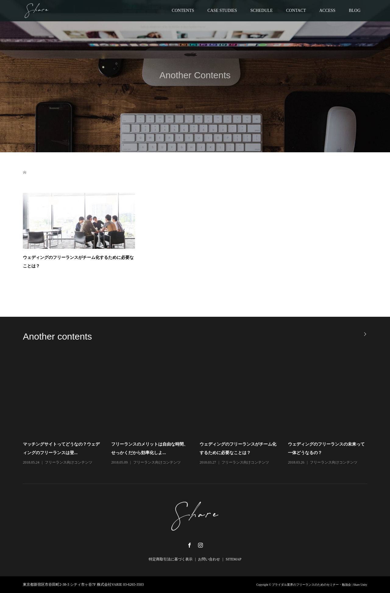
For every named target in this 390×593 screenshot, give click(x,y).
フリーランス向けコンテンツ (68, 462)
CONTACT (296, 10)
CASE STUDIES (222, 10)
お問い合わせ (209, 559)
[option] (199, 411)
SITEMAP (233, 559)
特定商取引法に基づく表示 (171, 559)
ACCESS (327, 10)
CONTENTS (183, 10)
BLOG (354, 10)
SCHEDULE (261, 10)
